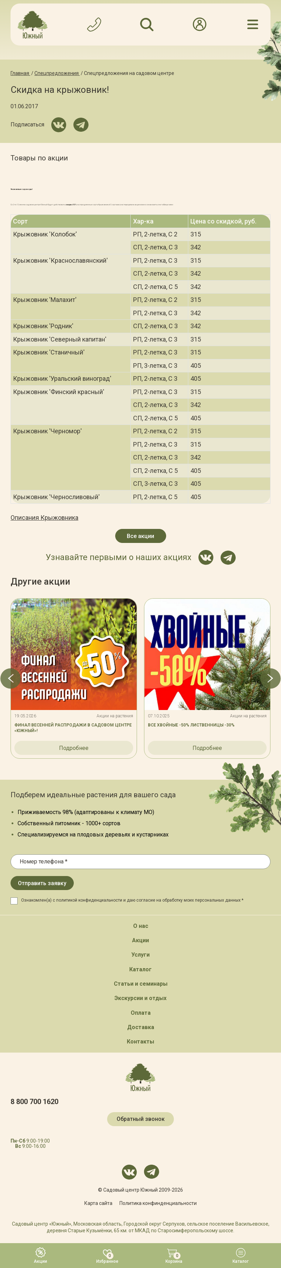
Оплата (141, 1012)
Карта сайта (98, 1203)
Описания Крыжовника (44, 517)
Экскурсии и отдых (140, 998)
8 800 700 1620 (34, 1101)
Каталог (140, 969)
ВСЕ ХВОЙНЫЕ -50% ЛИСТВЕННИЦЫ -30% (191, 725)
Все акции (140, 536)
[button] (10, 678)
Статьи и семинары (141, 983)
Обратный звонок (141, 1119)
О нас (140, 926)
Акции (140, 940)
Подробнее (74, 748)
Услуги (140, 954)
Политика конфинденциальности (158, 1203)
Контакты (140, 1041)
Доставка (140, 1027)
